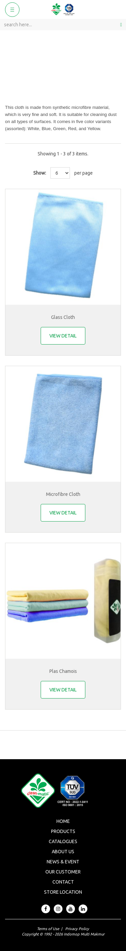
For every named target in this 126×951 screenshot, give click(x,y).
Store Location (63, 892)
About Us (63, 851)
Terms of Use (48, 929)
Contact (63, 882)
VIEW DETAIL (63, 335)
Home (63, 821)
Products (63, 831)
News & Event (63, 861)
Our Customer (63, 871)
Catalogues (63, 841)
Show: (39, 173)
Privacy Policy (77, 929)
